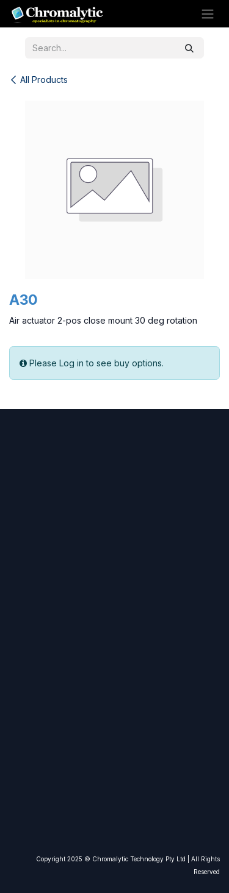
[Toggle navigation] (207, 14)
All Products (38, 79)
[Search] (189, 48)
